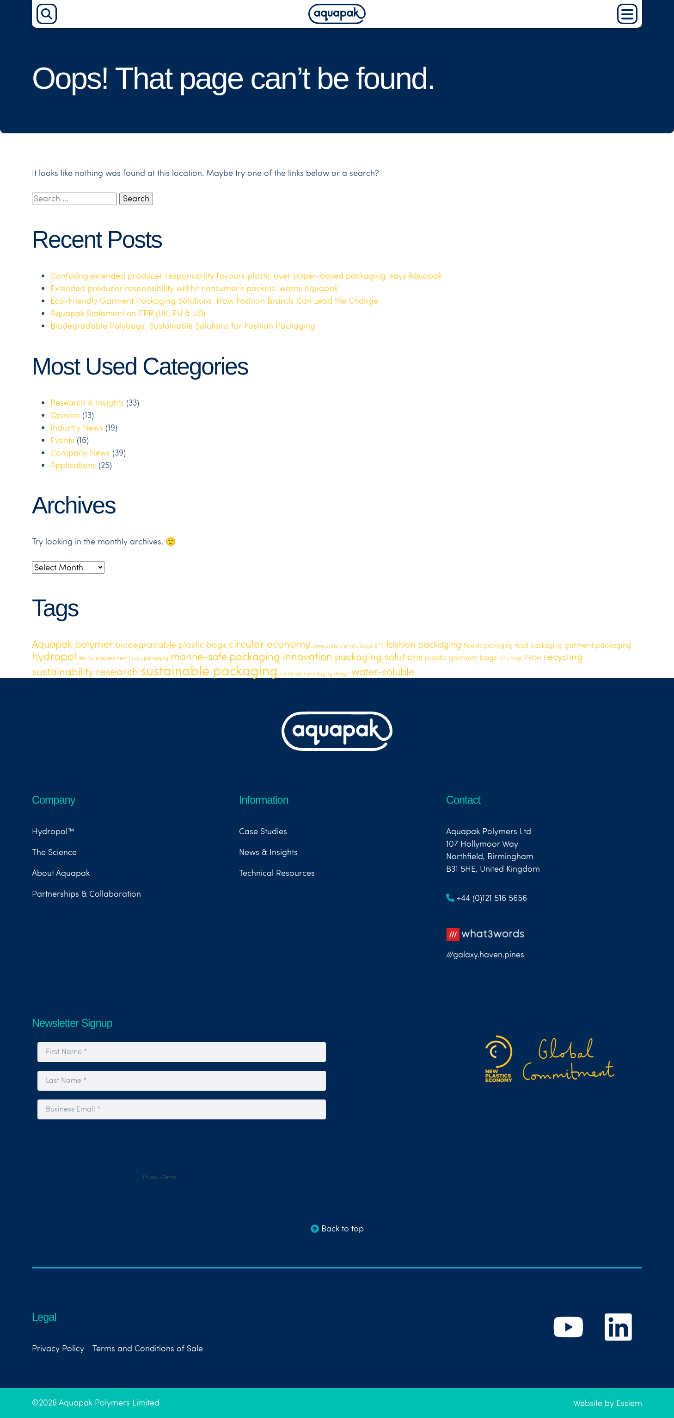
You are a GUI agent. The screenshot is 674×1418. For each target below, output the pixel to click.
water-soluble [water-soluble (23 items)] (382, 671)
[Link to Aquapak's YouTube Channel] (569, 1348)
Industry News (76, 427)
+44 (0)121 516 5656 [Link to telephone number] (486, 898)
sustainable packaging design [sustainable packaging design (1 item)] (314, 673)
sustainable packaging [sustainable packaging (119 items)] (209, 670)
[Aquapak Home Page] (337, 21)
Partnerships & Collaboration (86, 893)
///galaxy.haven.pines (485, 940)
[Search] (47, 14)
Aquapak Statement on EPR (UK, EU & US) (127, 313)
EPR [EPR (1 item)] (379, 646)
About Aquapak (61, 873)
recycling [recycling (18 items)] (563, 656)
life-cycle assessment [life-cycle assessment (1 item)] (103, 658)
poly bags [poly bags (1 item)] (510, 658)
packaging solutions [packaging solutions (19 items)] (379, 656)
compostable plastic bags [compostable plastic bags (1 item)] (342, 646)
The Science (54, 852)
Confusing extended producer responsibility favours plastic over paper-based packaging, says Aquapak (246, 275)
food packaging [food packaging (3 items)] (538, 645)
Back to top (337, 1229)
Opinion (65, 415)
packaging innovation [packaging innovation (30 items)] (280, 656)
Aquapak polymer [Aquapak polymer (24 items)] (72, 643)
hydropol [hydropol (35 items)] (54, 656)
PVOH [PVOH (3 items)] (533, 658)
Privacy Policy (58, 1348)
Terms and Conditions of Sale (147, 1348)
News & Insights (268, 852)
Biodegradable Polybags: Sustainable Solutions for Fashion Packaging (182, 325)
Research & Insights (87, 402)
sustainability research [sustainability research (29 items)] (85, 671)
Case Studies (263, 831)
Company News (80, 452)
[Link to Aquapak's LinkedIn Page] (618, 1348)
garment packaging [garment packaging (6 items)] (597, 645)
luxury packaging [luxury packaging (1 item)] (148, 658)
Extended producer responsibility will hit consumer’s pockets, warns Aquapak (194, 288)
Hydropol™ (53, 831)
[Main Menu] (627, 14)
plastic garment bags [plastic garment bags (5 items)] (461, 657)
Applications (73, 465)
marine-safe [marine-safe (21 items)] (199, 656)
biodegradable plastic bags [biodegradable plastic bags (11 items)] (171, 644)
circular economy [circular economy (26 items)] (269, 643)
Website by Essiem (607, 1403)
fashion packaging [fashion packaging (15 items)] (423, 644)
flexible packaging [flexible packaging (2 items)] (488, 645)
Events (62, 440)
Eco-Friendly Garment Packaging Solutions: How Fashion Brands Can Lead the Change (214, 300)
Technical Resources (277, 873)
